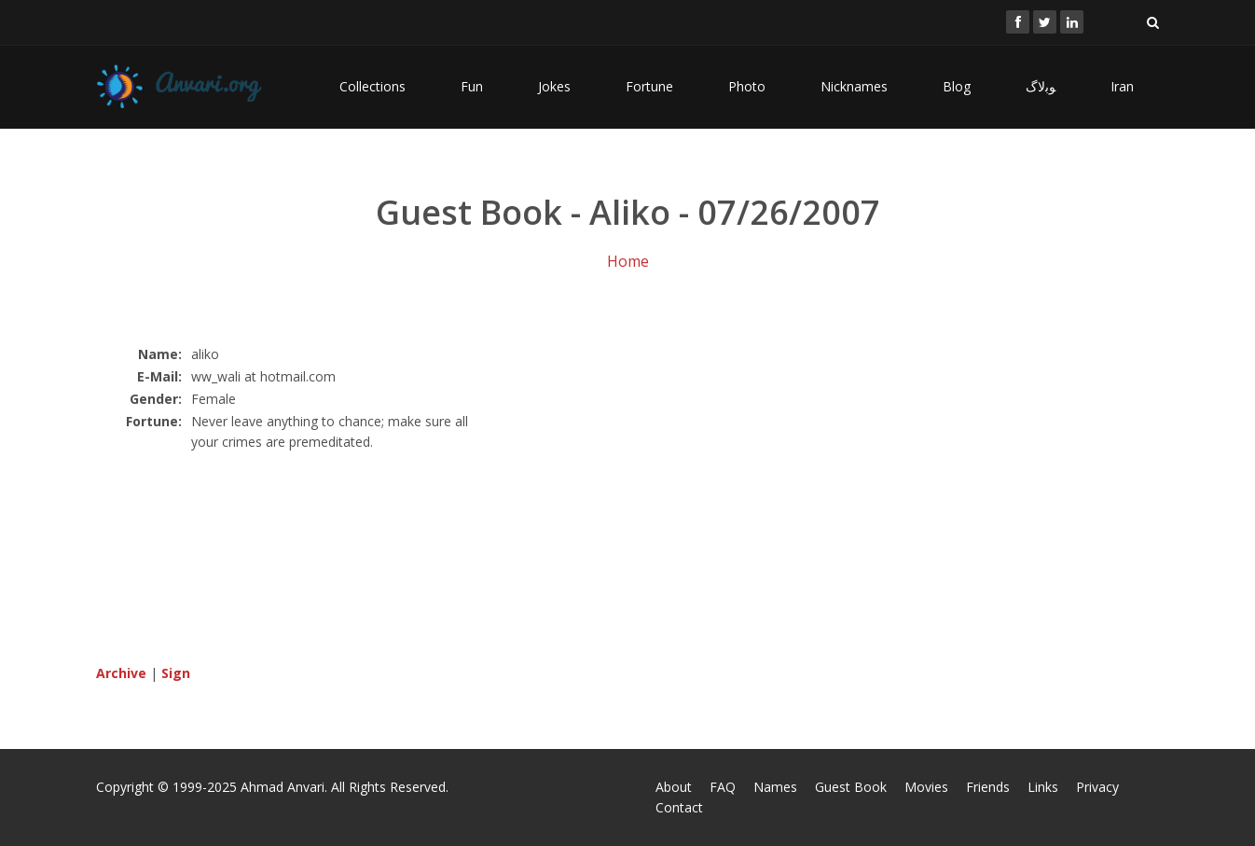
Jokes (554, 86)
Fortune (649, 86)
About (673, 787)
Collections (372, 86)
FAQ (723, 787)
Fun (472, 86)
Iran (1122, 86)
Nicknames (854, 86)
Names (775, 787)
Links (1042, 787)
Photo (746, 86)
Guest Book (851, 787)
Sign (175, 673)
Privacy (1097, 787)
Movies (926, 787)
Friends (988, 787)
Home (628, 261)
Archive (121, 673)
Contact (679, 807)
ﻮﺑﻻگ (1040, 86)
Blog (957, 86)
